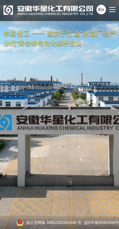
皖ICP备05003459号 (101, 222)
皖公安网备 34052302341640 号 (53, 222)
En (101, 9)
